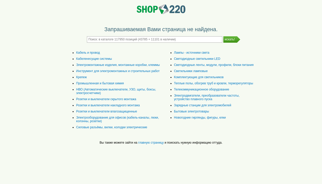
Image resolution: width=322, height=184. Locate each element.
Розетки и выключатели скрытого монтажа (106, 99)
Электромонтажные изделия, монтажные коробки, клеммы (118, 65)
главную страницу (151, 142)
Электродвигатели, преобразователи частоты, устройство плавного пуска (207, 97)
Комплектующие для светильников (199, 77)
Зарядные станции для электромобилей (202, 105)
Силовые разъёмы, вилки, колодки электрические (111, 127)
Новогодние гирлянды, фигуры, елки (200, 117)
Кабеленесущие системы (94, 59)
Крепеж (81, 77)
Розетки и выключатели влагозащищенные (106, 111)
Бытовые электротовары (191, 111)
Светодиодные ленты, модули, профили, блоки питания (214, 65)
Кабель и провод (88, 52)
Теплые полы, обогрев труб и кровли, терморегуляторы (213, 83)
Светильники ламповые (191, 71)
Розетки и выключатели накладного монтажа (108, 105)
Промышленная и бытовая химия (100, 83)
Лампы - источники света (191, 52)
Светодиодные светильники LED (197, 59)
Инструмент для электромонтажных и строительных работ (118, 71)
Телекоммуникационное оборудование (201, 89)
